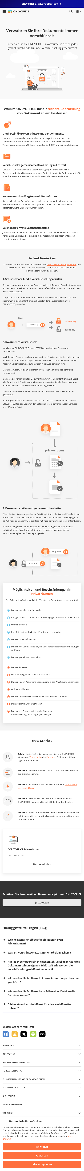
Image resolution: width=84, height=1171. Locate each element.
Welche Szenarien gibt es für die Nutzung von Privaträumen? (35, 941)
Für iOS (42, 1034)
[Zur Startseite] (18, 11)
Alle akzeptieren (42, 1164)
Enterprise (51, 757)
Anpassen (42, 1155)
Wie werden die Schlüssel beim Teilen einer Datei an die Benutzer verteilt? (41, 993)
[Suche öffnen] (71, 11)
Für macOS (23, 1034)
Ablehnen (42, 1146)
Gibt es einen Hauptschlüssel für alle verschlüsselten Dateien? (40, 1006)
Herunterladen (42, 864)
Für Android (33, 1034)
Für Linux (15, 1034)
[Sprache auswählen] (78, 11)
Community (35, 757)
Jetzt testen (42, 902)
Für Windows (6, 1034)
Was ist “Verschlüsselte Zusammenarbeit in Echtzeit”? (40, 952)
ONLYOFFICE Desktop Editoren (61, 264)
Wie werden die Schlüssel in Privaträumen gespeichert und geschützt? (44, 980)
